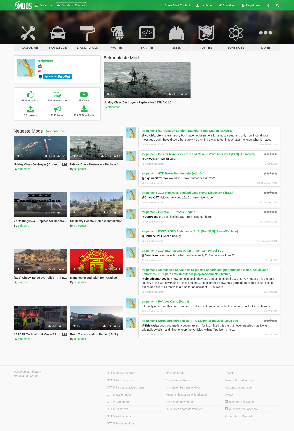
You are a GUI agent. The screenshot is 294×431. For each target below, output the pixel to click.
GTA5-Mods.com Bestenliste (184, 409)
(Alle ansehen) (55, 131)
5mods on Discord (238, 416)
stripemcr (45, 61)
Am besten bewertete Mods (183, 387)
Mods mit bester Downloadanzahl (187, 394)
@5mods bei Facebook (241, 409)
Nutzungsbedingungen (239, 387)
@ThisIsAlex (150, 325)
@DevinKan (150, 255)
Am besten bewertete (179, 401)
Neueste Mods (175, 373)
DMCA (229, 394)
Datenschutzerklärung (239, 380)
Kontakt (229, 373)
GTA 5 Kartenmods (119, 416)
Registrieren (251, 5)
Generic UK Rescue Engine (176, 212)
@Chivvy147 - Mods (155, 158)
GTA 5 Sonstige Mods (120, 423)
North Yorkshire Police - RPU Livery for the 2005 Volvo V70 (198, 320)
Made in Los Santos (26, 375)
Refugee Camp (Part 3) (173, 301)
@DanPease (150, 216)
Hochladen (204, 5)
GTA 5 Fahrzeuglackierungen (125, 387)
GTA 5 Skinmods (117, 409)
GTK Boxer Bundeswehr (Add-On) (181, 173)
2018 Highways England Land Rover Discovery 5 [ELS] (195, 192)
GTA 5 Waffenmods (119, 394)
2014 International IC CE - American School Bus (190, 250)
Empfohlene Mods (177, 380)
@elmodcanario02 (154, 278)
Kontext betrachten (153, 144)
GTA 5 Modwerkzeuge (121, 373)
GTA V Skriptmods (118, 401)
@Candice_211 (152, 236)
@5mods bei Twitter (239, 402)
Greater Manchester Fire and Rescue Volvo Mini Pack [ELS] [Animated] (206, 154)
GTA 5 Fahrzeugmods (121, 380)
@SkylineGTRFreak (155, 178)
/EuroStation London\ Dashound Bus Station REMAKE (195, 130)
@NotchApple (151, 135)
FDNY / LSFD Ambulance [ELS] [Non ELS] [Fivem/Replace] (198, 231)
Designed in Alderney (27, 371)
